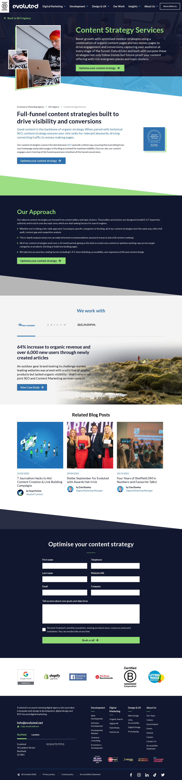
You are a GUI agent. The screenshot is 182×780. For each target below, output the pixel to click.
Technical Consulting (95, 739)
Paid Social (114, 732)
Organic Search (116, 720)
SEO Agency (55, 107)
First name (47, 560)
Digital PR (113, 724)
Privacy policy (49, 775)
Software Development (97, 725)
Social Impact (152, 725)
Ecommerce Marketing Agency (32, 107)
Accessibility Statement (152, 747)
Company (96, 587)
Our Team (150, 716)
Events (149, 729)
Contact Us (151, 742)
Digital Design (134, 728)
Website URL (97, 573)
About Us (151, 6)
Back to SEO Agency (17, 18)
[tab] (26, 327)
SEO (69, 144)
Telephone (96, 560)
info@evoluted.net (30, 723)
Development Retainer (97, 732)
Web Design (133, 716)
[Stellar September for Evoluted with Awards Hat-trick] (90, 459)
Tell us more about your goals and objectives (65, 601)
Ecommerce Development (97, 747)
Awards (149, 733)
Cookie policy (67, 775)
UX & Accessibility (133, 722)
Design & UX (100, 6)
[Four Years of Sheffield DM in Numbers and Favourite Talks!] (140, 459)
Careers (149, 737)
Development (79, 6)
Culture (149, 720)
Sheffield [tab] (22, 735)
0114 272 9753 (55, 744)
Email (45, 587)
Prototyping (133, 732)
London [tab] (35, 735)
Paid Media (114, 728)
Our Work (119, 6)
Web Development (97, 717)
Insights (134, 6)
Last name (47, 573)
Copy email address (28, 727)
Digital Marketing (54, 6)
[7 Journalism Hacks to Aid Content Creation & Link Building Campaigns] (40, 459)
